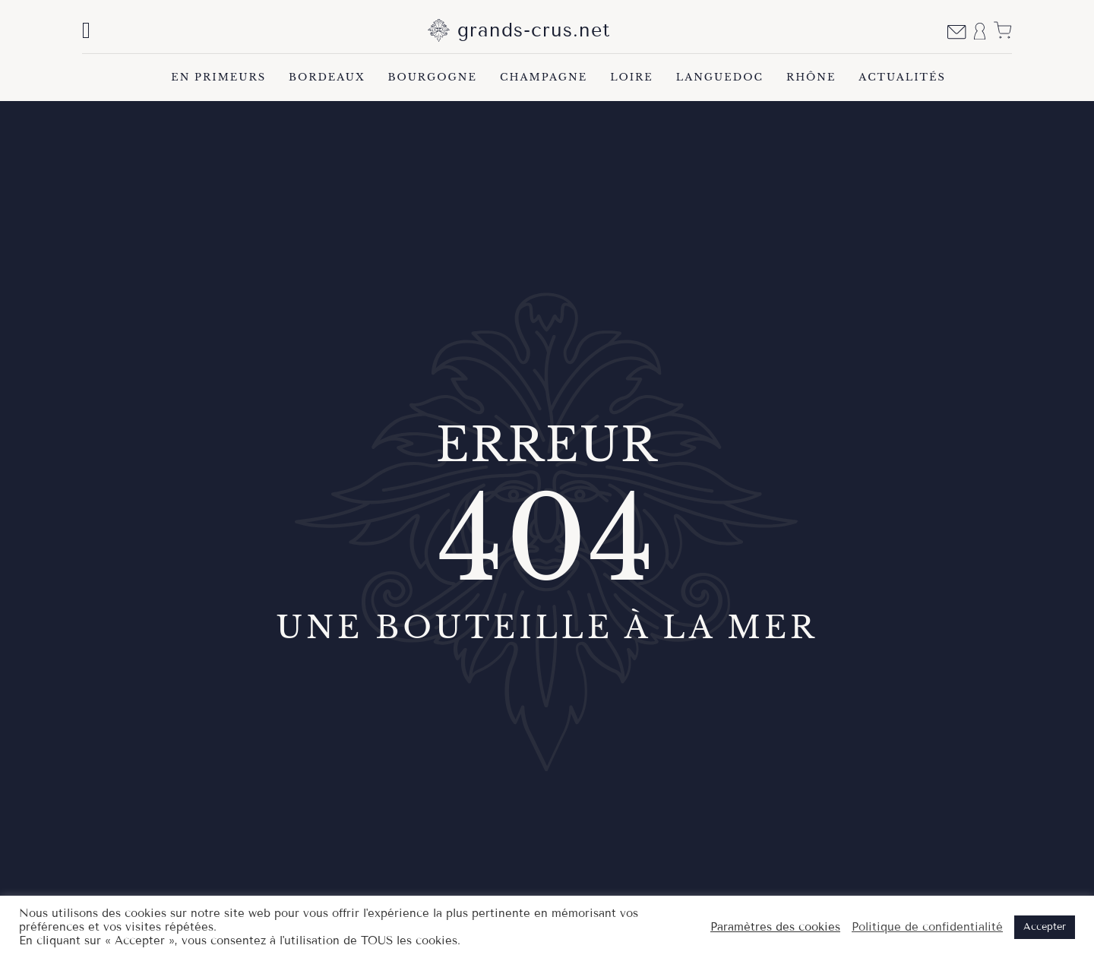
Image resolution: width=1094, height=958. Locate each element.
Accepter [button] (1044, 927)
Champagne (543, 77)
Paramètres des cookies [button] (775, 927)
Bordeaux (327, 77)
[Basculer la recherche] (86, 30)
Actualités (901, 77)
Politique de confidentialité (927, 927)
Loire (631, 77)
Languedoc (720, 77)
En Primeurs (218, 77)
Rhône (811, 77)
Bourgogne (432, 77)
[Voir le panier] (1002, 30)
